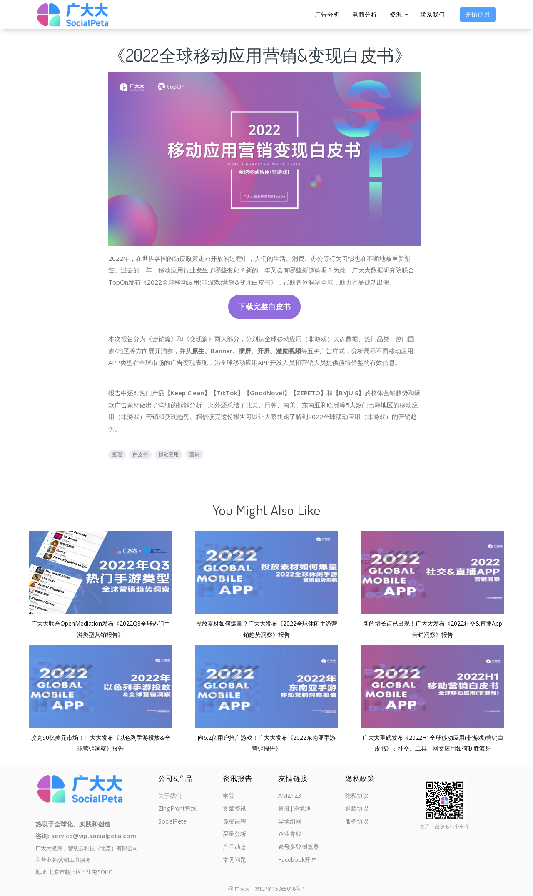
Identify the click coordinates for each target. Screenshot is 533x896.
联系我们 (432, 14)
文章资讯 (235, 810)
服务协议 (357, 823)
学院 (229, 796)
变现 (117, 454)
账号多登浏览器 (299, 850)
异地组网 (289, 823)
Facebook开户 (297, 864)
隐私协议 (357, 796)
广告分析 (327, 14)
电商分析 (364, 14)
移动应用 (169, 454)
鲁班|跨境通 (294, 810)
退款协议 (357, 810)
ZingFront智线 (178, 810)
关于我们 (170, 796)
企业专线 (289, 837)
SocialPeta (173, 823)
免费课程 (235, 823)
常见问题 (235, 864)
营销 (194, 454)
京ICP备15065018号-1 (280, 888)
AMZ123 (289, 796)
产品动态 (235, 850)
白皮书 (140, 454)
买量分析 (235, 837)
